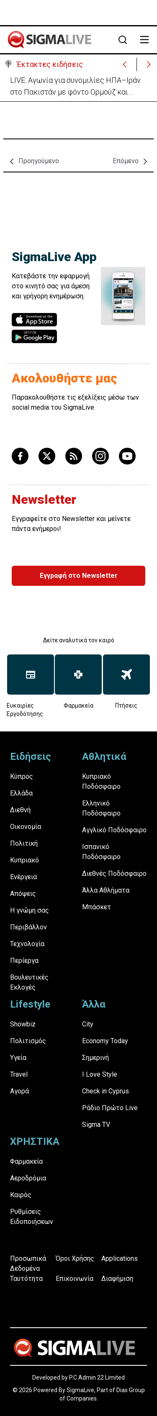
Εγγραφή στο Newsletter (79, 576)
